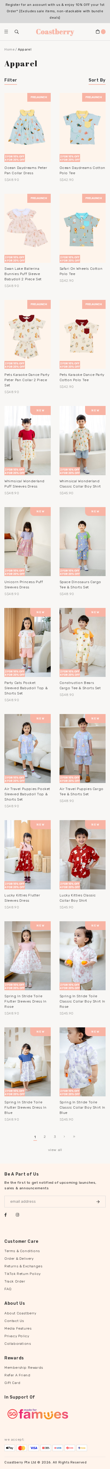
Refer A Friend (17, 1375)
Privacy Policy (16, 1336)
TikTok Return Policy (22, 1274)
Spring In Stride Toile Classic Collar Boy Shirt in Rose (82, 1001)
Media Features (17, 1328)
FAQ (8, 1289)
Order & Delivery (19, 1259)
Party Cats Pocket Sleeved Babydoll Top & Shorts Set (26, 688)
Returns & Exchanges (23, 1266)
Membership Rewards (23, 1368)
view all (55, 1150)
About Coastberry (20, 1313)
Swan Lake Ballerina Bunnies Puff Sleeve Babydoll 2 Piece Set (23, 274)
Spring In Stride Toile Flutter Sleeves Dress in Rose (25, 1001)
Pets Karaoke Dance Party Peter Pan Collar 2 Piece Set (26, 380)
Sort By (97, 80)
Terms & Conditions (22, 1251)
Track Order (14, 1281)
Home (9, 49)
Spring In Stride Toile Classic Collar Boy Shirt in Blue (82, 1107)
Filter (10, 80)
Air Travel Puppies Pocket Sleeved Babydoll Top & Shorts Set (27, 794)
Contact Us (14, 1321)
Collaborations (17, 1344)
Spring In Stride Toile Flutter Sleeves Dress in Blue (25, 1107)
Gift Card (12, 1383)
